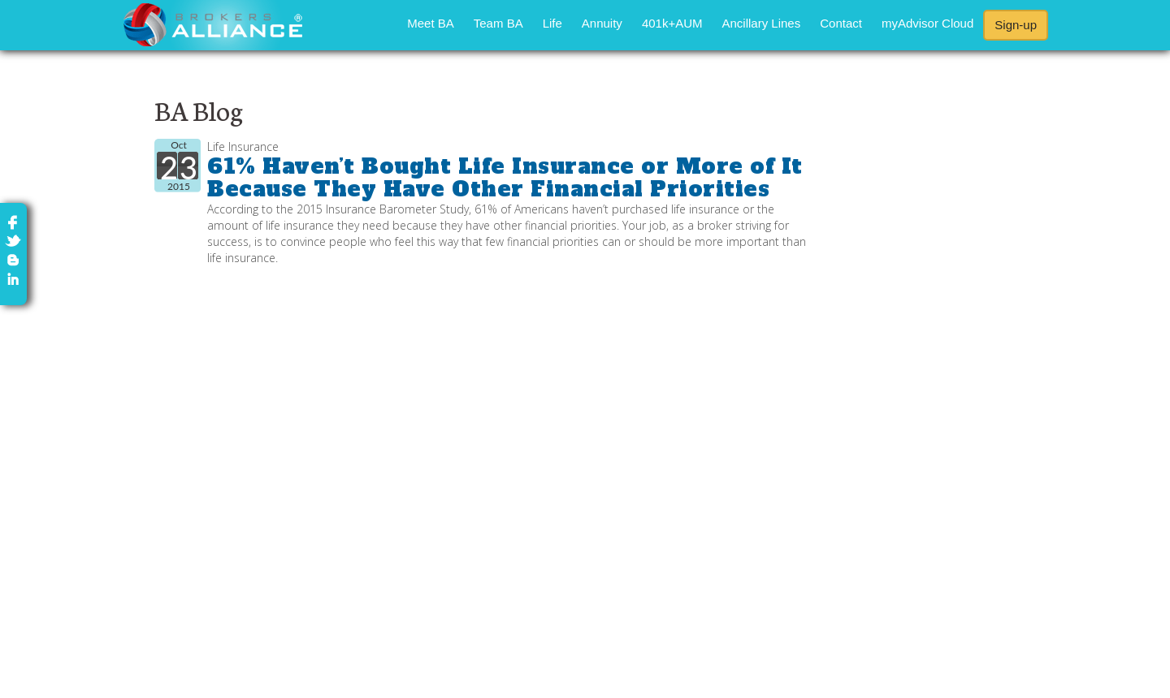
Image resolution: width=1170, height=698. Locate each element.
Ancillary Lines (761, 23)
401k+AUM (672, 23)
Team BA (498, 23)
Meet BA (430, 23)
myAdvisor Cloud (927, 23)
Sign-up (1015, 25)
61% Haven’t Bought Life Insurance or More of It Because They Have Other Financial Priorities (505, 178)
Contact (841, 23)
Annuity (602, 23)
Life (552, 23)
